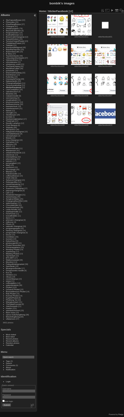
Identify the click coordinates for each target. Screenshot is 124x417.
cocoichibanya (12, 279)
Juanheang (10, 251)
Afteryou (9, 144)
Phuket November (13, 245)
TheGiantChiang (13, 66)
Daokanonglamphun (14, 119)
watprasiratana (12, 285)
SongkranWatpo (13, 199)
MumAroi (10, 262)
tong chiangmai (12, 140)
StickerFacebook (13, 87)
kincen (8, 235)
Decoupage (11, 169)
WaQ (8, 165)
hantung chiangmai (14, 230)
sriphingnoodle (12, 211)
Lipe (8, 193)
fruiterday (10, 77)
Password (6, 395)
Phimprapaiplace (13, 247)
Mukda (9, 138)
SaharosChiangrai (13, 180)
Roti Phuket (11, 294)
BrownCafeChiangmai (15, 37)
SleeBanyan (11, 115)
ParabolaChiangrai (14, 195)
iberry (8, 218)
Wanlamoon (11, 150)
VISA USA (10, 178)
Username (6, 389)
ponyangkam (11, 163)
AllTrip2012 (11, 129)
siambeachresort (13, 310)
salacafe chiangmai (14, 226)
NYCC (8, 146)
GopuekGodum (12, 39)
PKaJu (9, 224)
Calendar (10, 345)
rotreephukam (12, 136)
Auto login (7, 401)
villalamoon (11, 319)
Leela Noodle (11, 209)
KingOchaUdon (12, 33)
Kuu (7, 272)
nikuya (8, 277)
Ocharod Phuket (13, 289)
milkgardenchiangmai (15, 131)
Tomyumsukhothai (13, 85)
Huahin (9, 308)
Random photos (12, 343)
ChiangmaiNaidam (14, 83)
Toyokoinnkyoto (12, 56)
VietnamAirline (12, 60)
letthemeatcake (12, 148)
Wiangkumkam (12, 302)
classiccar (10, 155)
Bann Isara (10, 312)
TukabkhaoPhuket (13, 43)
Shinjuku (9, 127)
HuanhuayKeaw (12, 207)
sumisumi (10, 167)
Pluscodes (10, 22)
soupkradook (11, 100)
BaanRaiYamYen (13, 49)
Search (9, 363)
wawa (8, 281)
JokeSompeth (12, 306)
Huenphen (10, 142)
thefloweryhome (12, 104)
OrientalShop (11, 157)
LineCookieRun (12, 89)
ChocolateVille (12, 205)
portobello (10, 70)
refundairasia (11, 62)
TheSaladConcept (13, 304)
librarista (9, 94)
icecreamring (11, 98)
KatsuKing (10, 241)
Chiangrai (10, 26)
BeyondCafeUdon (13, 30)
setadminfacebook (13, 153)
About (8, 367)
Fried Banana (11, 125)
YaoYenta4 (10, 256)
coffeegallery (11, 283)
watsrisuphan (11, 203)
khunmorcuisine (12, 102)
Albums (5, 15)
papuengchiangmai (14, 190)
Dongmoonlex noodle (15, 270)
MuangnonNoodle (13, 268)
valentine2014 (12, 91)
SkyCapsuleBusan (13, 20)
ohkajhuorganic (12, 28)
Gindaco (9, 275)
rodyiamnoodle (12, 96)
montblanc (10, 237)
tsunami (9, 239)
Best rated (10, 337)
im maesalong (12, 186)
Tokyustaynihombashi (15, 58)
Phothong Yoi (11, 300)
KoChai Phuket (12, 296)
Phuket (9, 287)
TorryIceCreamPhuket (15, 41)
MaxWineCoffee (13, 68)
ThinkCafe (10, 121)
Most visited (11, 334)
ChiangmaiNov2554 (14, 201)
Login (8, 381)
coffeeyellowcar (12, 176)
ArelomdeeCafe (12, 52)
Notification (10, 369)
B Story (9, 54)
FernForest (10, 214)
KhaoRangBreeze (13, 24)
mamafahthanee (13, 134)
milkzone (9, 222)
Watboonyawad (12, 260)
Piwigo (120, 414)
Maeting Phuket (12, 254)
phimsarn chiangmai (14, 220)
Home (42, 11)
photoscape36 (12, 243)
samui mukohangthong (15, 315)
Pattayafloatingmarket (15, 264)
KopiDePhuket (12, 298)
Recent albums (12, 341)
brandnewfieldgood (14, 47)
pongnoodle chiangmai (15, 232)
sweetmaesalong (13, 184)
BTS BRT (10, 258)
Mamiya (9, 171)
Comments (10, 365)
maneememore (12, 108)
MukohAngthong (13, 317)
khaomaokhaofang (14, 73)
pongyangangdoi (13, 228)
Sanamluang (11, 197)
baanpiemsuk (11, 106)
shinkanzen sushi (13, 64)
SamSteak (10, 266)
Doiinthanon (11, 75)
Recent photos (12, 339)
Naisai (8, 110)
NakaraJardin (11, 81)
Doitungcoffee (12, 182)
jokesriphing (11, 159)
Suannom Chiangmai (15, 188)
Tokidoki (9, 45)
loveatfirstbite (11, 216)
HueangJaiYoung (13, 79)
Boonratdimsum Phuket (16, 291)
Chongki (9, 113)
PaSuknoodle (11, 174)
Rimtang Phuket (13, 249)
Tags (8, 361)
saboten (9, 161)
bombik (9, 117)
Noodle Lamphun (13, 123)
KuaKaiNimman (12, 35)
